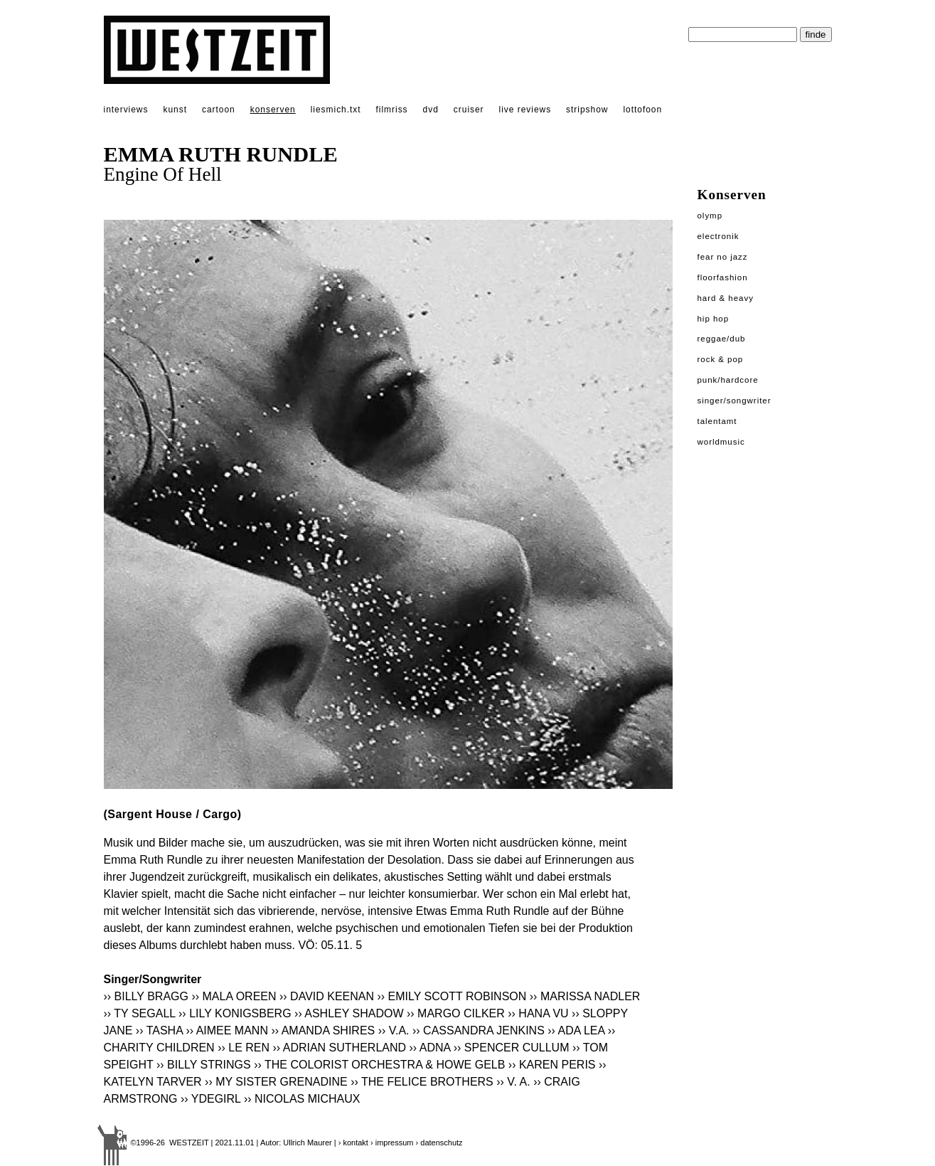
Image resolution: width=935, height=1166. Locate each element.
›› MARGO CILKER (456, 1013)
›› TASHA (159, 1030)
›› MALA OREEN (233, 996)
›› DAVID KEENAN (326, 996)
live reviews (525, 110)
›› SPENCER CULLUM (512, 1048)
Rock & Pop (721, 359)
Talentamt (717, 421)
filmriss (392, 110)
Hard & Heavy (726, 298)
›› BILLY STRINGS (203, 1065)
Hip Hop (714, 318)
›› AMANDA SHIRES (323, 1030)
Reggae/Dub (722, 338)
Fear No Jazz (723, 257)
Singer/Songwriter (734, 400)
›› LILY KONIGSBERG (235, 1013)
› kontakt (353, 1142)
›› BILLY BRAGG (146, 996)
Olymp (710, 215)
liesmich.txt (336, 110)
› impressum (392, 1142)
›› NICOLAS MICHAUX (302, 1099)
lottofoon (642, 110)
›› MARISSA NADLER (585, 996)
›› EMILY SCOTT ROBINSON (452, 996)
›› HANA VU (538, 1013)
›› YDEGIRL (210, 1099)
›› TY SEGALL (140, 1013)
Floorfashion (723, 277)
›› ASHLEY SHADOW (349, 1013)
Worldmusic (721, 442)
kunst (174, 110)
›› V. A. (513, 1082)
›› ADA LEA (575, 1030)
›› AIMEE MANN (227, 1030)
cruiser (469, 110)
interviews (126, 110)
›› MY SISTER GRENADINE (276, 1082)
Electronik (718, 236)
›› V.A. (394, 1030)
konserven (273, 110)
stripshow (587, 110)
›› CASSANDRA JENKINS (478, 1030)
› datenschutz (439, 1142)
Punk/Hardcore (728, 380)
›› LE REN (243, 1048)
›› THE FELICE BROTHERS (422, 1082)
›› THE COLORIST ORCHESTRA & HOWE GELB (379, 1065)
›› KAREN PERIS (552, 1065)
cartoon (218, 110)
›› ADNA (430, 1048)
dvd (431, 110)
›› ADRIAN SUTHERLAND (339, 1048)
